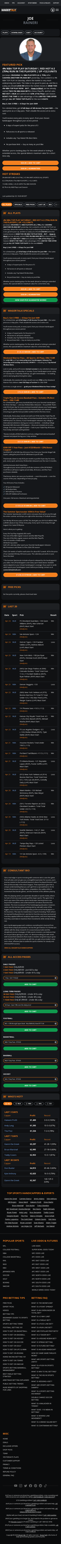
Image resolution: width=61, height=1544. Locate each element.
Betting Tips (8, 1314)
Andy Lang (9, 1125)
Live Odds (36, 1246)
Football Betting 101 (13, 1327)
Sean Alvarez (39, 1223)
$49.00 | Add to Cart (30, 392)
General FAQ (8, 1475)
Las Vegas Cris (26, 1226)
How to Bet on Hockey (13, 1338)
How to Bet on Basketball (15, 1331)
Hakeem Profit (10, 1120)
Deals (5, 1442)
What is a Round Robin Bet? (43, 1338)
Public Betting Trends (13, 1384)
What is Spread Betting (42, 1342)
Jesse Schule (49, 1216)
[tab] (6, 204)
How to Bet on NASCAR (13, 1364)
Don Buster (9, 1168)
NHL (4, 1260)
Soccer (6, 1275)
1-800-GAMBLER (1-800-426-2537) (44, 1497)
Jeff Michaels (39, 1226)
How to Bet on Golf (12, 1346)
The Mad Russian (11, 1223)
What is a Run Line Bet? (41, 1327)
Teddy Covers (10, 1155)
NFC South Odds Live (41, 1282)
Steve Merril (23, 1202)
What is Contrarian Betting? (44, 1425)
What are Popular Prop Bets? (44, 1331)
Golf (5, 1279)
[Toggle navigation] (57, 10)
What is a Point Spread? (42, 1307)
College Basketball (12, 1257)
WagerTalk (21, 1535)
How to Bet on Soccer (13, 1342)
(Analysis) (23, 629)
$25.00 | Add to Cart (30, 163)
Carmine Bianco (25, 1199)
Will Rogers (12, 1202)
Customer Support (11, 1461)
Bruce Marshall (11, 1149)
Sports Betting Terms (13, 1324)
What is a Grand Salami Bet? (44, 1422)
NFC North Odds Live (41, 1275)
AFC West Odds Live (40, 1271)
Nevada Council (16, 1522)
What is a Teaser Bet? (40, 1335)
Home (5, 1439)
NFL (4, 1246)
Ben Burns (37, 1209)
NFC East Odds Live (40, 1260)
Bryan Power (12, 1212)
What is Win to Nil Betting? (43, 1371)
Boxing (6, 1282)
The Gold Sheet (27, 1219)
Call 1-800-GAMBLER (40, 1500)
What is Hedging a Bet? (41, 1381)
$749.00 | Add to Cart (30, 575)
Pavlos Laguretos (11, 1219)
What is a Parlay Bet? (41, 1320)
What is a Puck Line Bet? (42, 1324)
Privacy (6, 1464)
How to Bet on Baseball (14, 1335)
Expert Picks (8, 1307)
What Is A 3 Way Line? (40, 1316)
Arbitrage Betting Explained (16, 1380)
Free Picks (7, 1303)
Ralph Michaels (49, 1209)
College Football (11, 1249)
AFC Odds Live (38, 1257)
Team (5, 1453)
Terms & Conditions (12, 1468)
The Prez (8, 1131)
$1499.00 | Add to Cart (30, 505)
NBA (4, 1253)
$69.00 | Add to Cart (30, 352)
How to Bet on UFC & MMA (14, 1349)
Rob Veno (52, 1219)
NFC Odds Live (38, 1253)
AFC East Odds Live (40, 1264)
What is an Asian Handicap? (43, 1349)
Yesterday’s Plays (11, 1457)
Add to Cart (30, 984)
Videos (6, 1310)
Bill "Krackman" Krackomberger (18, 1209)
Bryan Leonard (26, 1223)
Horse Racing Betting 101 (14, 1357)
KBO (4, 1268)
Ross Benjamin (35, 1212)
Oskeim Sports (40, 1219)
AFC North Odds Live (41, 1279)
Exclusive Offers (10, 1446)
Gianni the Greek (11, 1144)
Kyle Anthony (10, 1173)
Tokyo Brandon (43, 1205)
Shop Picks (7, 1450)
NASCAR (6, 1286)
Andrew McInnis (12, 1226)
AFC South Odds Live (41, 1286)
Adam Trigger (51, 1223)
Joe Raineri (50, 1226)
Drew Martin (48, 1202)
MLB (4, 1264)
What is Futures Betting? (42, 1346)
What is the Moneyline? (42, 1303)
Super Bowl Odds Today (43, 1249)
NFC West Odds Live (40, 1268)
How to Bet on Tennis (13, 1360)
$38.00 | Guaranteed (30, 168)
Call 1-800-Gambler (49, 1515)
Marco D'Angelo (36, 1216)
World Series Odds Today (43, 1290)
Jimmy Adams (39, 1199)
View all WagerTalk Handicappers (18, 948)
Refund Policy (9, 1472)
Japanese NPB (9, 1271)
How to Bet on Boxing (13, 1353)
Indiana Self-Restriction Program (30, 1512)
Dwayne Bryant (13, 1216)
